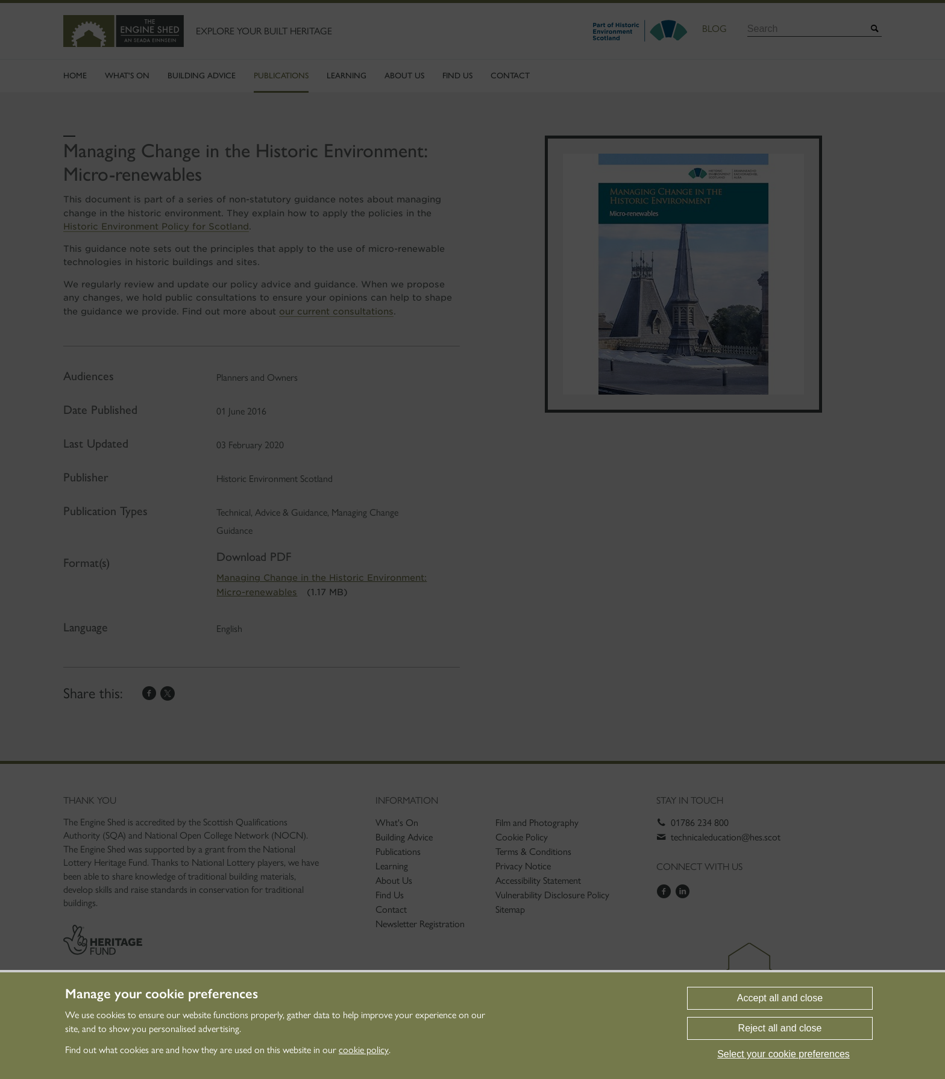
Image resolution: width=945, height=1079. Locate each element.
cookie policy (364, 1050)
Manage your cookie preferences (161, 994)
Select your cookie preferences (783, 1054)
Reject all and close (780, 1028)
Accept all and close (780, 998)
